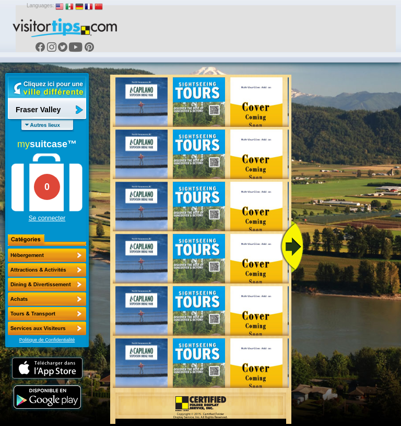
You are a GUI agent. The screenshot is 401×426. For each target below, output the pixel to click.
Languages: (40, 5)
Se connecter (47, 218)
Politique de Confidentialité (47, 339)
